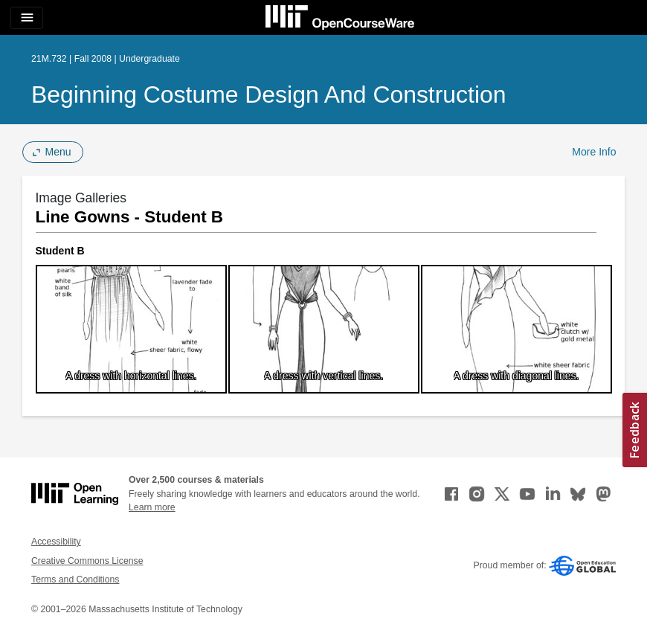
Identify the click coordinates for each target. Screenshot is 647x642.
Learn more (152, 507)
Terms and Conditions (75, 579)
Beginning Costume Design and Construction (268, 94)
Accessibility (56, 541)
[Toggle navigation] (26, 18)
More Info (594, 152)
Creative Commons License (87, 561)
